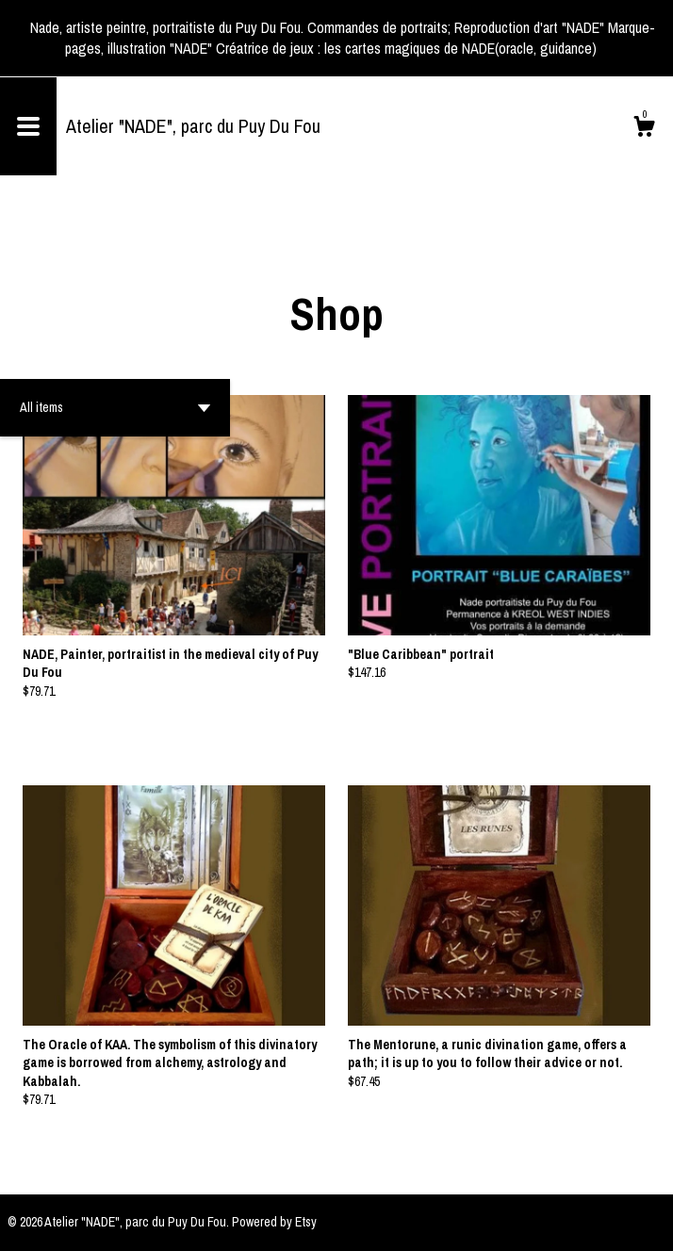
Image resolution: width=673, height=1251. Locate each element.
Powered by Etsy (274, 1221)
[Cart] (643, 129)
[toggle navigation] (28, 126)
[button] (115, 407)
